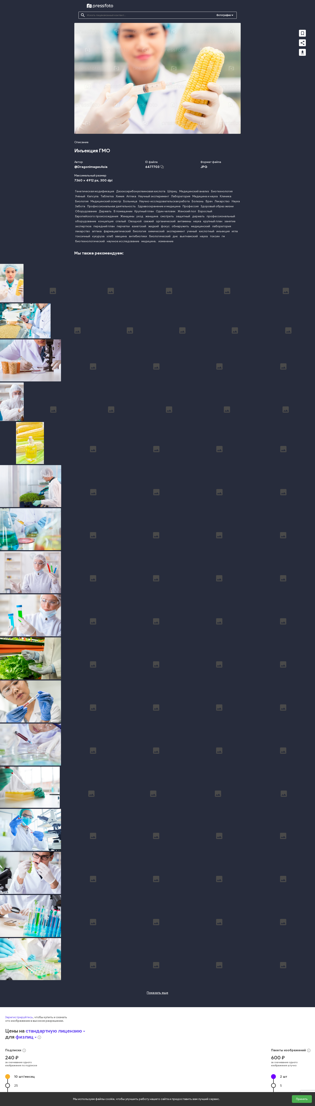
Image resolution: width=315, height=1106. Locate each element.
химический (156, 231)
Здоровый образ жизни (217, 206)
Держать (105, 211)
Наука (236, 201)
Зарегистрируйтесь (19, 985)
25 (16, 1053)
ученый (192, 231)
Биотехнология (222, 191)
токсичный (82, 236)
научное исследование (123, 241)
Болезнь (198, 201)
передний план (104, 226)
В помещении (123, 211)
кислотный (206, 231)
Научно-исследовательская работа (164, 201)
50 (16, 1062)
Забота (80, 206)
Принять (302, 1099)
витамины (184, 221)
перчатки (123, 226)
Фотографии (224, 15)
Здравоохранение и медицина (159, 206)
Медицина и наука (205, 196)
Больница (130, 201)
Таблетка (107, 196)
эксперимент (176, 231)
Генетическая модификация (94, 191)
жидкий (153, 226)
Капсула (92, 196)
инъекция (223, 231)
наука (197, 221)
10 (24, 1044)
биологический (160, 236)
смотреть (167, 216)
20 (282, 1071)
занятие (229, 221)
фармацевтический (117, 231)
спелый (121, 221)
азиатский (139, 226)
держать (198, 216)
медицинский (200, 226)
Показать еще (157, 960)
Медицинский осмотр (106, 201)
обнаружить (180, 226)
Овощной (135, 221)
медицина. (148, 241)
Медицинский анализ (194, 191)
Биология (81, 201)
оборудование (85, 221)
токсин (215, 236)
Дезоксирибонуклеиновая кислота (140, 191)
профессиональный (221, 216)
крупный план (212, 221)
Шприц (172, 191)
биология (139, 231)
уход (139, 216)
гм (223, 236)
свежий (149, 221)
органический (166, 221)
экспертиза (83, 226)
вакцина (121, 236)
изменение (165, 241)
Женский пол (187, 211)
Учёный (80, 196)
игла (235, 231)
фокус (165, 226)
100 (17, 1071)
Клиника (225, 196)
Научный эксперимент (153, 196)
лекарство (82, 231)
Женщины (127, 216)
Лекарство (222, 201)
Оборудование (86, 211)
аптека (97, 231)
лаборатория (221, 226)
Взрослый (205, 211)
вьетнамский (189, 236)
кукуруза (98, 236)
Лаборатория (180, 196)
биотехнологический (90, 241)
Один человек (166, 211)
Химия (120, 196)
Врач (209, 201)
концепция (105, 221)
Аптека (131, 196)
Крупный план (144, 211)
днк (175, 236)
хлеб (110, 236)
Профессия (191, 206)
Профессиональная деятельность (111, 206)
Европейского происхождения (96, 216)
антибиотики (138, 236)
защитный (183, 216)
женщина (151, 216)
